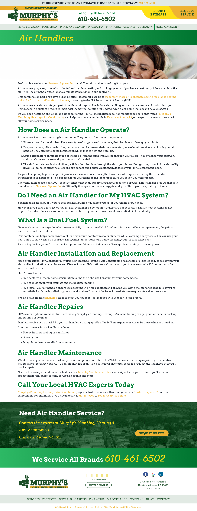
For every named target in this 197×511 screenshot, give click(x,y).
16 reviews (101, 479)
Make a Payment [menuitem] (167, 27)
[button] (39, 27)
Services (33, 499)
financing (51, 297)
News (150, 499)
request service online (112, 395)
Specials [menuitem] (129, 27)
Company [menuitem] (144, 27)
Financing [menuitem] (113, 27)
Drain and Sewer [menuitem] (72, 27)
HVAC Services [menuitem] (28, 27)
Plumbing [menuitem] (49, 27)
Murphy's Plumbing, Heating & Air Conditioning (47, 392)
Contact (163, 499)
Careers (80, 499)
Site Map (109, 507)
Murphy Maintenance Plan (94, 372)
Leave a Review (98, 485)
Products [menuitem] (95, 27)
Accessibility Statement (128, 507)
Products (49, 499)
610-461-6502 (147, 3)
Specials (65, 499)
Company (136, 499)
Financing (96, 499)
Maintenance (117, 499)
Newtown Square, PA (60, 83)
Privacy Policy (94, 507)
